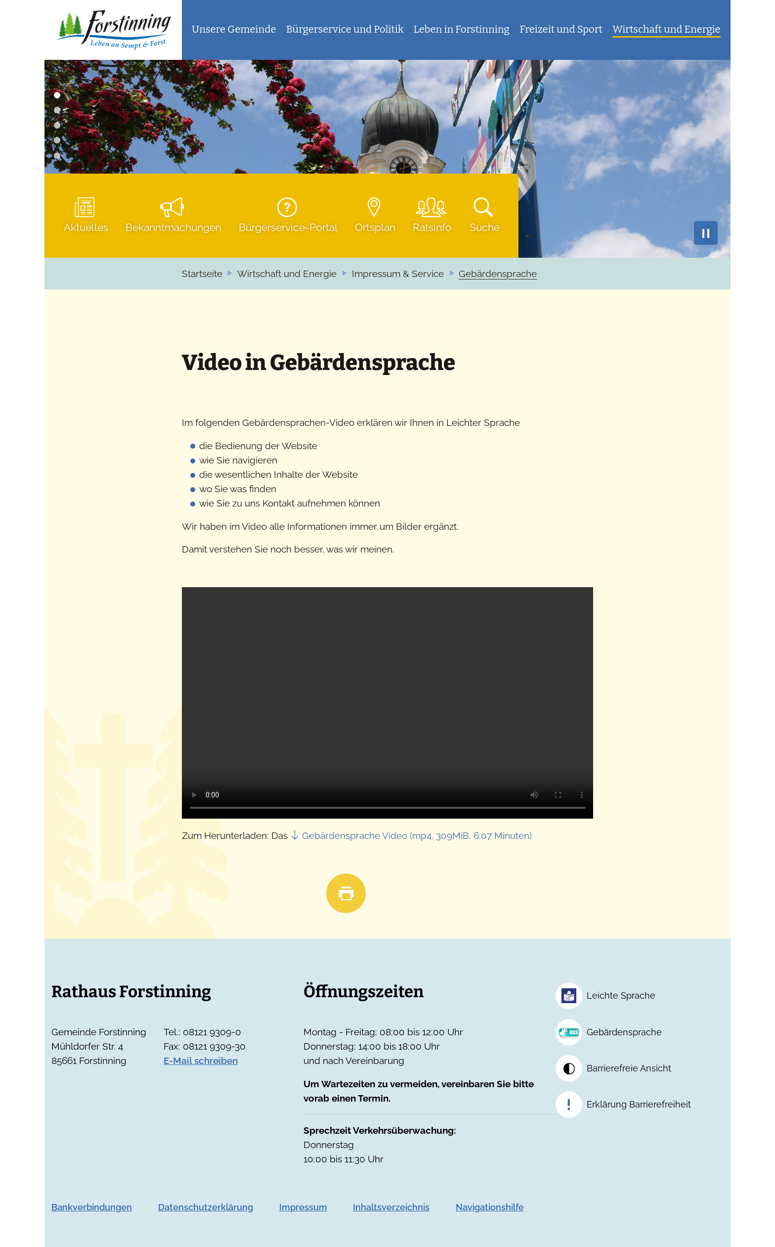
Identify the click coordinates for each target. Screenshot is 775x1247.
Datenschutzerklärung (205, 1207)
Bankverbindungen (91, 1207)
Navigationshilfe (490, 1207)
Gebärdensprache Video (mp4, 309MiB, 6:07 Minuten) (417, 835)
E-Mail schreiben (201, 1060)
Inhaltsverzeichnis (391, 1207)
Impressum (303, 1207)
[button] (234, 30)
